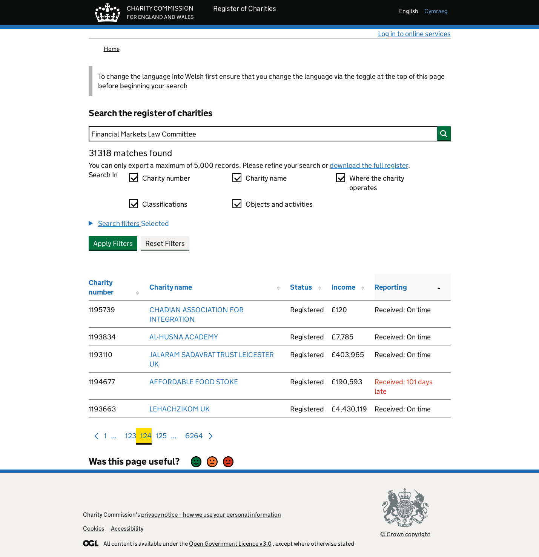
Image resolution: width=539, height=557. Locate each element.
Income (343, 287)
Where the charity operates (376, 183)
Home (112, 48)
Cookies (93, 528)
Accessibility (127, 528)
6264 (194, 437)
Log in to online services (414, 33)
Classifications (164, 204)
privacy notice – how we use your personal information (211, 514)
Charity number (166, 178)
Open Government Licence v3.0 (230, 543)
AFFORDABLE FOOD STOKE (193, 381)
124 (146, 437)
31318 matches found (130, 152)
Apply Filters (113, 243)
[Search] (270, 133)
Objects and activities (279, 204)
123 (130, 437)
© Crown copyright (405, 534)
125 (161, 437)
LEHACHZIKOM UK (179, 409)
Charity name (266, 178)
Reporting (391, 287)
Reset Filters (165, 243)
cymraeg (436, 11)
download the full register (369, 165)
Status (301, 287)
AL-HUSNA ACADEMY (183, 337)
